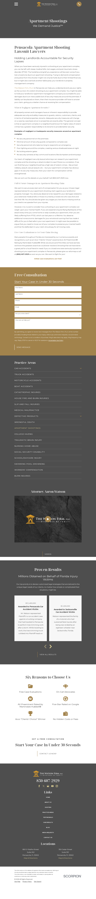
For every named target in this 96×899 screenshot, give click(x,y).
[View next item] (50, 646)
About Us (48, 802)
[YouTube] (52, 786)
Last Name (19, 294)
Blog (48, 827)
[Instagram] (57, 786)
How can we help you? (22, 320)
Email (17, 307)
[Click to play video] (48, 519)
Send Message (23, 347)
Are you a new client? (22, 313)
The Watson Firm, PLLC (23, 88)
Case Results (48, 822)
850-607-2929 (48, 780)
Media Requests (48, 832)
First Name (19, 287)
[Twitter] (43, 786)
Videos (48, 554)
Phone (17, 300)
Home (48, 797)
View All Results (48, 654)
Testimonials (48, 817)
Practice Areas (48, 812)
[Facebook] (39, 786)
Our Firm (48, 807)
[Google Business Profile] (48, 786)
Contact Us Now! (48, 754)
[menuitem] (46, 368)
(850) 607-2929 (58, 178)
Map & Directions (31, 858)
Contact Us (48, 837)
